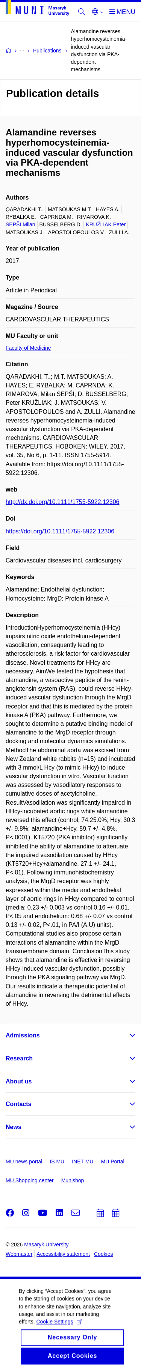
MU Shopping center (30, 1180)
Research (19, 1058)
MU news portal (24, 1162)
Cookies (103, 1254)
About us (19, 1081)
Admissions (23, 1035)
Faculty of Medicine (28, 348)
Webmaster (19, 1254)
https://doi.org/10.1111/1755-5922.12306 (60, 531)
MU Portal (112, 1162)
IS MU (57, 1162)
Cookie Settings (59, 1329)
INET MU (82, 1162)
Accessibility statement (63, 1254)
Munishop (72, 1180)
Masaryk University (46, 1244)
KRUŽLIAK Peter (106, 224)
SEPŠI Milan (20, 224)
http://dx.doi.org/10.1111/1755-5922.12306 (62, 502)
